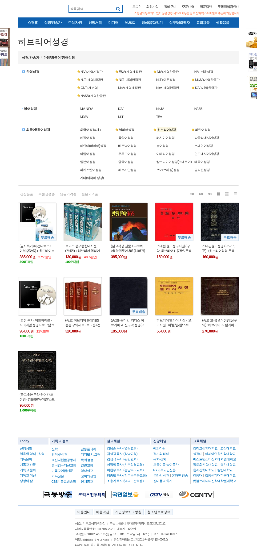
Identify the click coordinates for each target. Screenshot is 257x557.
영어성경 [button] (30, 109)
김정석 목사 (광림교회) (122, 459)
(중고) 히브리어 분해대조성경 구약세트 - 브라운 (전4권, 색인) (82, 322)
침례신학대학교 (203, 470)
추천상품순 (46, 194)
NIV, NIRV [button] (86, 109)
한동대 (197, 475)
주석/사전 (75, 23)
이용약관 (102, 512)
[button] (172, 130)
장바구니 (170, 6)
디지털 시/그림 (90, 454)
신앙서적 (95, 23)
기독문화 (26, 459)
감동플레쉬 (88, 449)
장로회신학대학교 (205, 464)
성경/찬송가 (52, 23)
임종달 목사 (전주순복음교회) (127, 475)
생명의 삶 (26, 481)
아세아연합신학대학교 (220, 454)
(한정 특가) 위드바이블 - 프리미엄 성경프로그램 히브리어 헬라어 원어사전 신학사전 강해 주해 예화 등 (37, 322)
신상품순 (26, 194)
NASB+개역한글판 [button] (93, 96)
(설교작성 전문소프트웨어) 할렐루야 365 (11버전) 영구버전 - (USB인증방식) (128, 248)
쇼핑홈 (33, 23)
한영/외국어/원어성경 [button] (59, 57)
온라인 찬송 (180, 475)
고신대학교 (228, 448)
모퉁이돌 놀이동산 (165, 464)
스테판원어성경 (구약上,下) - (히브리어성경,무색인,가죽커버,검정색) (218, 248)
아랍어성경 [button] (87, 154)
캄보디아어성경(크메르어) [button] (173, 162)
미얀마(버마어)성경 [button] (93, 146)
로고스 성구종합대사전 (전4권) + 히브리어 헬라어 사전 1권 (82, 248)
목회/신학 (159, 459)
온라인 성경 (161, 475)
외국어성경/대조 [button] (91, 130)
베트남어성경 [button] (127, 146)
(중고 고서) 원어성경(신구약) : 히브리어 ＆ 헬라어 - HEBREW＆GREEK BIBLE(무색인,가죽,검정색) (219, 322)
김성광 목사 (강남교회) (122, 454)
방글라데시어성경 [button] (206, 138)
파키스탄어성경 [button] (90, 170)
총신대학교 (228, 464)
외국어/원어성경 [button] (38, 130)
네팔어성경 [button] (87, 138)
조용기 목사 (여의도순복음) (125, 481)
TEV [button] (159, 117)
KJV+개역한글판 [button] (206, 88)
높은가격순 (90, 194)
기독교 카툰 (28, 464)
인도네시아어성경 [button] (206, 154)
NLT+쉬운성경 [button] (166, 80)
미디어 (113, 23)
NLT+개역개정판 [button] (92, 80)
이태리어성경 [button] (165, 154)
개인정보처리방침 (128, 512)
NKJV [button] (160, 109)
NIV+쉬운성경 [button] (203, 72)
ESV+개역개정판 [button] (130, 72)
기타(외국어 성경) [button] (92, 178)
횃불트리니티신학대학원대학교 (214, 481)
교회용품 (202, 23)
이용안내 (83, 512)
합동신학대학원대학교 (220, 475)
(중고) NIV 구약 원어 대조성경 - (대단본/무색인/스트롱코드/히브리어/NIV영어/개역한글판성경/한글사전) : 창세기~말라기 (37, 397)
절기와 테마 (161, 454)
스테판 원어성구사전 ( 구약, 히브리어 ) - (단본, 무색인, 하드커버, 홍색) (174, 248)
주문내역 (188, 6)
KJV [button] (121, 109)
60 (201, 194)
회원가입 (152, 6)
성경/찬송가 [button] (30, 57)
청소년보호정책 (158, 512)
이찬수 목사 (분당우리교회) (125, 470)
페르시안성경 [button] (127, 170)
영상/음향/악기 (152, 23)
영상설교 (87, 471)
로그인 (136, 6)
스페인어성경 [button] (203, 146)
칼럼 (41, 454)
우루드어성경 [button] (127, 154)
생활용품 (222, 23)
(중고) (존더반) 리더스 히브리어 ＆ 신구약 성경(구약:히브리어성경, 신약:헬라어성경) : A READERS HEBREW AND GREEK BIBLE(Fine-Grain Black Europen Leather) (127, 322)
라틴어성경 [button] (202, 130)
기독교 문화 (28, 470)
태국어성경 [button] (202, 162)
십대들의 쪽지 (162, 481)
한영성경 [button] (32, 72)
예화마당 (159, 448)
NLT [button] (120, 117)
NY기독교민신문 (164, 470)
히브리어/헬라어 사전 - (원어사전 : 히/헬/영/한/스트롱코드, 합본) (174, 322)
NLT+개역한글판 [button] (130, 80)
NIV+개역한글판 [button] (168, 72)
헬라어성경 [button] (126, 130)
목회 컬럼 (87, 460)
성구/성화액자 (179, 23)
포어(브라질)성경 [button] (167, 170)
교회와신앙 (88, 476)
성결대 (197, 454)
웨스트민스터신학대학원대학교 (214, 459)
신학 (55, 449)
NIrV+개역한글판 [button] (167, 88)
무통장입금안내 (228, 6)
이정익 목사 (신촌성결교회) (125, 464)
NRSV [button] (84, 117)
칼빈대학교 (225, 470)
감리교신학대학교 (205, 448)
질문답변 (206, 6)
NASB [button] (198, 109)
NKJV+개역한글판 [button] (207, 80)
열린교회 (87, 465)
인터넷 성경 (60, 454)
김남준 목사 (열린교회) (122, 448)
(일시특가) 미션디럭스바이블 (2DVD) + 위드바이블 (37, 248)
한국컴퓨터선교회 (64, 465)
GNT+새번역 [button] (89, 88)
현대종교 (87, 481)
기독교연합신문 (62, 471)
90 (210, 194)
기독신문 (58, 476)
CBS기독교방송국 (64, 481)
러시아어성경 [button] (165, 138)
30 (192, 194)
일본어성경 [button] (87, 162)
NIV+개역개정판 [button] (92, 72)
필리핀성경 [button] (202, 170)
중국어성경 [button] (125, 162)
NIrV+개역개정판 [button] (129, 88)
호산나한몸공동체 (64, 460)
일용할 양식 (28, 454)
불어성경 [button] (162, 146)
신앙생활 (26, 448)
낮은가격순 (68, 194)
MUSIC (130, 23)
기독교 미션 (28, 475)
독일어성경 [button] (125, 138)
